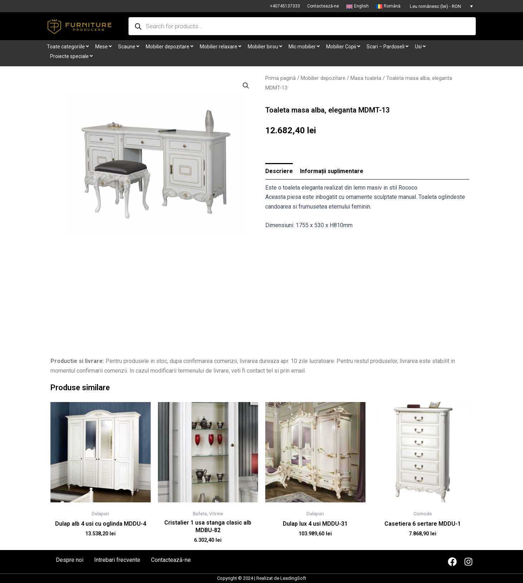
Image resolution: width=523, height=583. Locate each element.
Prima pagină (280, 78)
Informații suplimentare (331, 171)
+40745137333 (285, 6)
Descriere (279, 171)
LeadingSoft (293, 578)
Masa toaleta (365, 78)
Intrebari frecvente (117, 560)
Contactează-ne (323, 6)
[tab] (279, 171)
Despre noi (69, 560)
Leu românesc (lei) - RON (435, 6)
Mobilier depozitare (323, 78)
